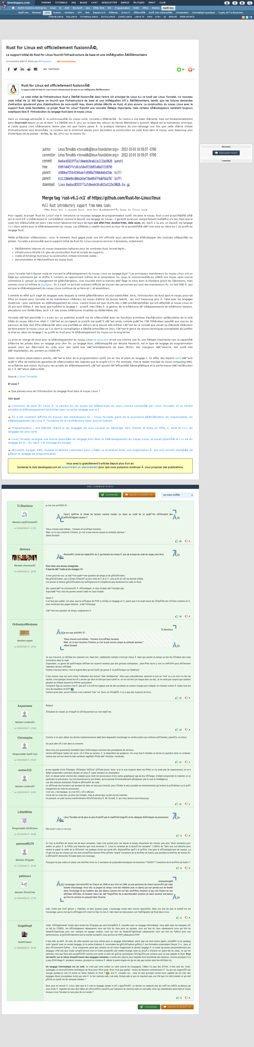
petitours (25, 876)
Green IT (125, 12)
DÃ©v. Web (98, 8)
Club (162, 2)
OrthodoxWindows (24, 624)
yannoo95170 (25, 843)
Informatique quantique (203, 12)
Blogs (83, 2)
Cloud (53, 8)
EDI (109, 8)
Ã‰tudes (139, 2)
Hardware (69, 12)
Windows (36, 12)
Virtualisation (182, 12)
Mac (87, 12)
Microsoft (77, 8)
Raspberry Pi (99, 12)
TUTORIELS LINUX (89, 17)
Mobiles (156, 8)
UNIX (149, 17)
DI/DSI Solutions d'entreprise (32, 8)
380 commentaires (66, 61)
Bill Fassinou (44, 61)
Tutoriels (61, 2)
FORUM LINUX (56, 17)
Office (145, 8)
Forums (46, 2)
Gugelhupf (25, 925)
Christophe (24, 737)
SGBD (136, 8)
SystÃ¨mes (168, 8)
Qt (165, 17)
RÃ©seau (113, 12)
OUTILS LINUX (108, 17)
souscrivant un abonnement (80, 467)
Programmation (122, 8)
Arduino (57, 12)
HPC (80, 12)
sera (10, 227)
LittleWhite (25, 812)
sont (178, 358)
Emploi (124, 2)
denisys (25, 549)
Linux (47, 12)
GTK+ (158, 17)
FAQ (73, 2)
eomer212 (25, 770)
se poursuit (101, 340)
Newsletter (109, 2)
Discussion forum (226, 153)
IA (60, 8)
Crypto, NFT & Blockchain (230, 12)
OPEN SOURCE (187, 17)
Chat (94, 2)
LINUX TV (139, 17)
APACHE (173, 17)
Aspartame (25, 705)
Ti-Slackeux (25, 505)
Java (88, 8)
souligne (46, 285)
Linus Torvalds (28, 376)
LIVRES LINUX (125, 17)
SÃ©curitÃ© (139, 12)
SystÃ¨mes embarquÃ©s (160, 12)
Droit (152, 2)
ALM (67, 8)
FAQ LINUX (71, 17)
